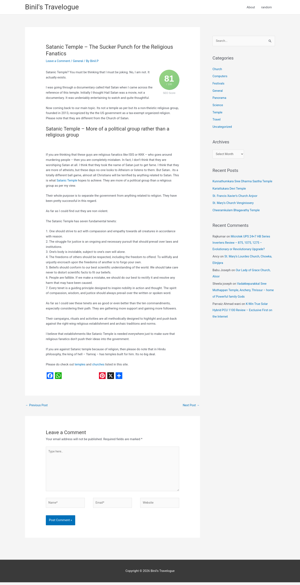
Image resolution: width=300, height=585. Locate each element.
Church (217, 70)
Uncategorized (222, 126)
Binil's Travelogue (53, 7)
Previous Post (37, 406)
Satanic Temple (67, 181)
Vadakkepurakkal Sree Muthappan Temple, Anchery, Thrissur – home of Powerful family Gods (240, 287)
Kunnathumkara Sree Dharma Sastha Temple (243, 181)
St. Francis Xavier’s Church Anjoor (235, 195)
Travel (216, 119)
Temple (217, 112)
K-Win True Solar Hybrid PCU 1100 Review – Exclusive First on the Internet (243, 306)
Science (217, 105)
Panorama (219, 98)
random (266, 7)
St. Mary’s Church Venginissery (233, 202)
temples (80, 365)
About (251, 7)
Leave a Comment (58, 61)
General (79, 61)
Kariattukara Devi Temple (229, 188)
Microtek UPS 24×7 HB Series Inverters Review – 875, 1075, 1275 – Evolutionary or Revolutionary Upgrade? (242, 241)
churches (98, 365)
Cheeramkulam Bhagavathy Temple (236, 209)
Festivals (218, 84)
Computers (220, 77)
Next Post (191, 406)
